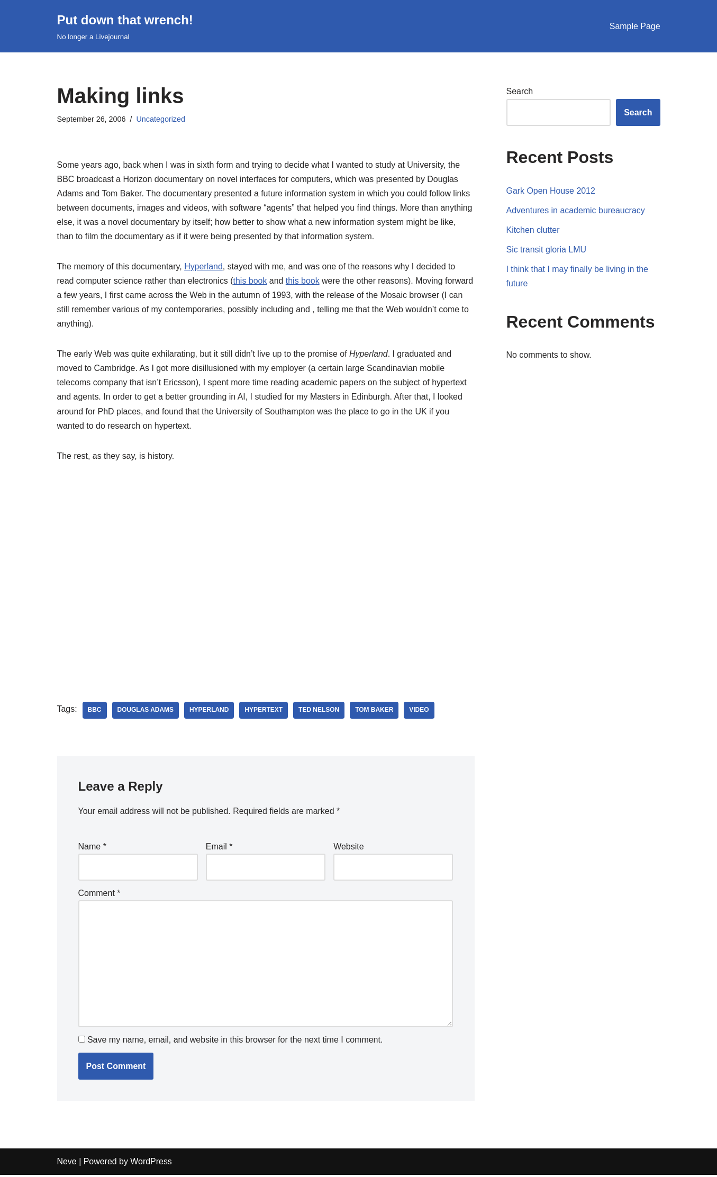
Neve (67, 1164)
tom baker (375, 712)
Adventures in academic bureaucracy (576, 210)
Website (348, 848)
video (420, 712)
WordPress (152, 1164)
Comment (99, 894)
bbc (95, 712)
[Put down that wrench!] (125, 26)
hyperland (210, 712)
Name (92, 848)
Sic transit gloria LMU (546, 249)
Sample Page (634, 26)
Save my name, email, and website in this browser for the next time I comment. (235, 1042)
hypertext (264, 712)
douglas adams (145, 712)
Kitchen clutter (533, 229)
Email (219, 848)
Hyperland (204, 266)
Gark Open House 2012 (551, 190)
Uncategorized (161, 119)
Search (519, 91)
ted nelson (319, 712)
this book (251, 281)
